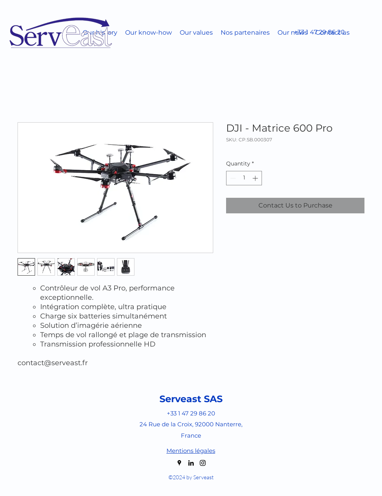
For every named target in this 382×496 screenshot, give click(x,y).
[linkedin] (191, 463)
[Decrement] (232, 178)
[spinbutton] (244, 178)
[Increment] (256, 178)
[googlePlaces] (179, 463)
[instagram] (203, 463)
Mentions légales (190, 450)
